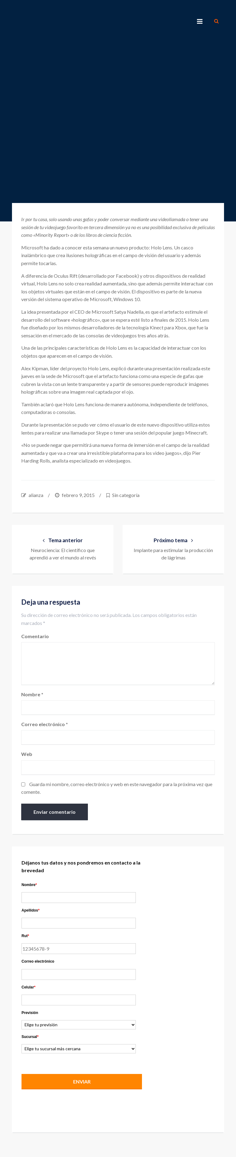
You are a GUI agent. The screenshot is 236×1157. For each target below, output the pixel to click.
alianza (36, 495)
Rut (25, 936)
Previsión (30, 1013)
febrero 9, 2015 (78, 495)
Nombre (32, 694)
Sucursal (30, 1037)
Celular (28, 987)
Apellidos (31, 910)
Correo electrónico (44, 724)
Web (26, 754)
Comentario (35, 636)
